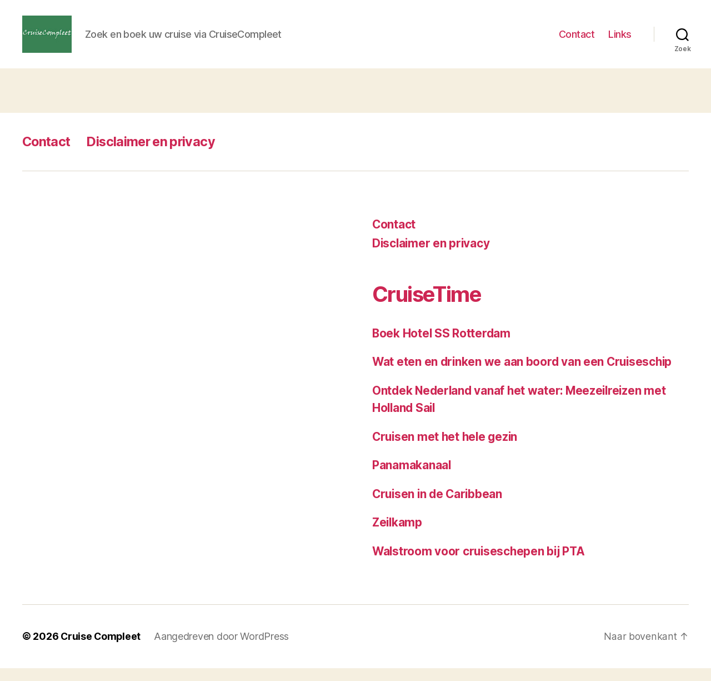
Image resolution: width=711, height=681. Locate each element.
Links (620, 40)
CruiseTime (429, 306)
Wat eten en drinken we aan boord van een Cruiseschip (524, 375)
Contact (577, 40)
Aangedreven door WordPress (223, 649)
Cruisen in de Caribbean (439, 507)
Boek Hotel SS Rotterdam (442, 346)
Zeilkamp (398, 536)
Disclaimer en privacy (155, 154)
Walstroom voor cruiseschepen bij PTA (480, 564)
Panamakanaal (412, 478)
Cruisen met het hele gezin (447, 449)
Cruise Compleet (101, 649)
